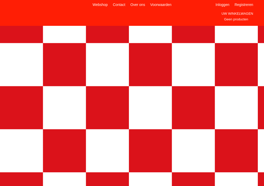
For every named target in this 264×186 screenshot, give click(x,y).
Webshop (100, 5)
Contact (119, 5)
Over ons (137, 5)
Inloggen (222, 5)
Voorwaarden (161, 5)
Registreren (244, 5)
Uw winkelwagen (237, 14)
